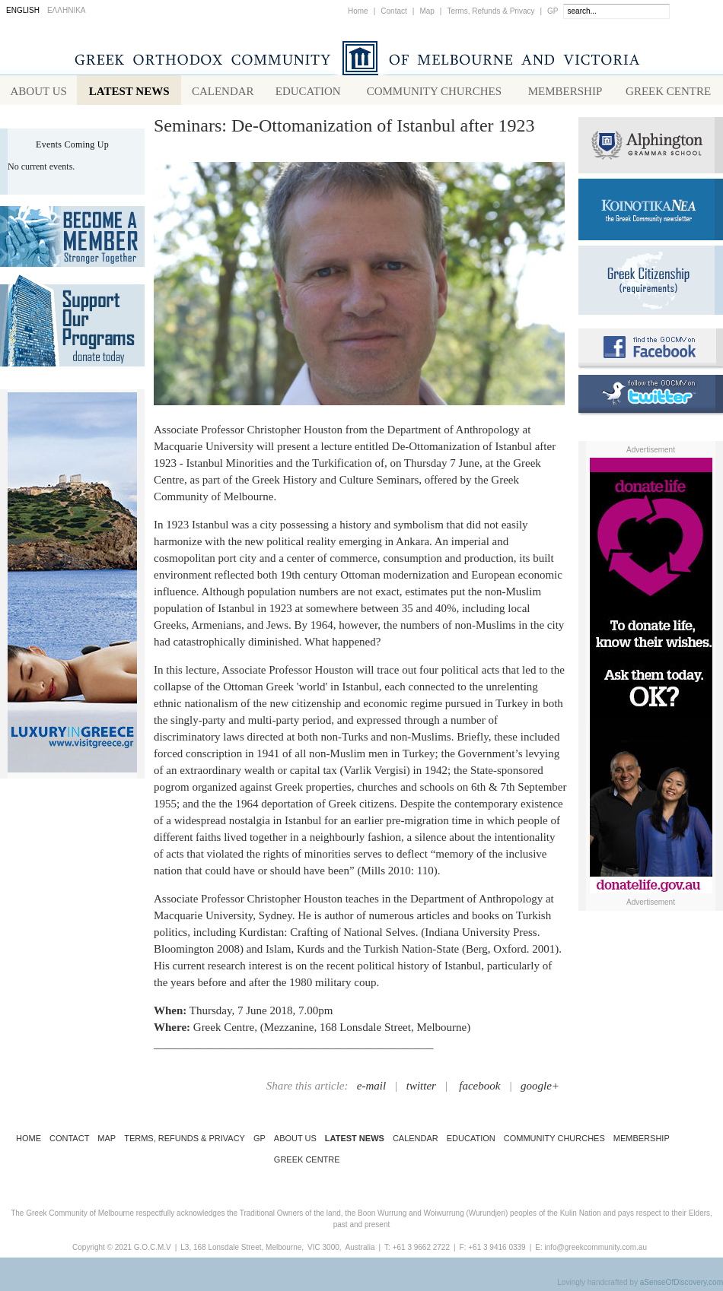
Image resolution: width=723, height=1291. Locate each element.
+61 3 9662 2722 (421, 1250)
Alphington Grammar (650, 148)
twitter (421, 1089)
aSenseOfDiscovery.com (681, 1285)
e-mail (371, 1089)
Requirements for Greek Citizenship (650, 283)
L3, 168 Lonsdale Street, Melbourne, (242, 1250)
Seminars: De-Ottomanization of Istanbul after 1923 (344, 128)
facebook (479, 1089)
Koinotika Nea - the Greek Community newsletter (650, 212)
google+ (540, 1089)
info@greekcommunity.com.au (595, 1250)
